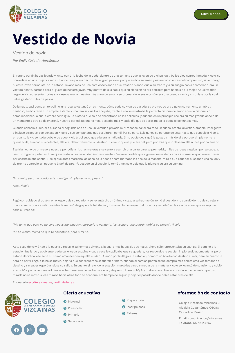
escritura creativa (40, 282)
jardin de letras (64, 282)
